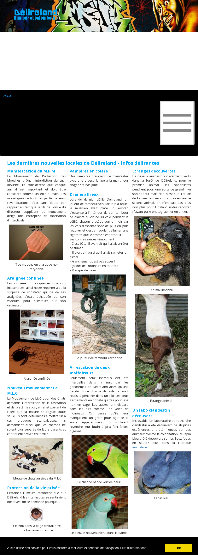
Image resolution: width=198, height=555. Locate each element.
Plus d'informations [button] (133, 548)
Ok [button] (179, 548)
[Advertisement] (99, 61)
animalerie (140, 447)
